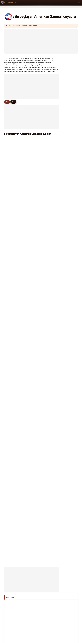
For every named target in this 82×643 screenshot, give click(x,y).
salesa (39, 271)
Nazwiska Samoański (16, 409)
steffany (39, 165)
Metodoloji (19, 552)
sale (38, 216)
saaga (10, 233)
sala (38, 182)
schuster (11, 195)
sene (10, 165)
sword (10, 190)
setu (38, 258)
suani (10, 156)
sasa (10, 203)
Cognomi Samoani (15, 398)
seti (38, 318)
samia (10, 228)
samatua (11, 296)
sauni (38, 224)
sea (38, 228)
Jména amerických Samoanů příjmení (21, 416)
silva (38, 250)
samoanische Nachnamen (17, 395)
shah (10, 275)
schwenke (12, 173)
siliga (10, 207)
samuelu (39, 139)
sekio (38, 275)
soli (38, 220)
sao (38, 207)
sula (38, 322)
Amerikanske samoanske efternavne (20, 419)
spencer (39, 241)
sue (38, 347)
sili (37, 284)
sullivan (11, 241)
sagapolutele (13, 161)
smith (10, 139)
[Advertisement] (41, 41)
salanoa (39, 169)
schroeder (40, 254)
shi (10, 309)
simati (10, 318)
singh (38, 186)
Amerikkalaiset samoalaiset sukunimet (21, 422)
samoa (11, 182)
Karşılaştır (47, 552)
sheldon (11, 301)
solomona (12, 169)
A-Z (7, 101)
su (9, 220)
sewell (11, 271)
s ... (14, 101)
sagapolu (11, 211)
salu (38, 339)
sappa (10, 199)
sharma (39, 292)
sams (38, 305)
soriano (11, 339)
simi (10, 326)
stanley (39, 173)
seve (38, 245)
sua (38, 161)
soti (10, 343)
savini (10, 292)
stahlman (11, 335)
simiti (10, 330)
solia (10, 186)
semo (38, 203)
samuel (11, 258)
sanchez (39, 233)
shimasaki (12, 224)
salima (11, 305)
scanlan (39, 144)
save (10, 245)
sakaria (39, 211)
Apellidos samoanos (16, 385)
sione (10, 178)
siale (10, 322)
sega (38, 178)
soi (10, 216)
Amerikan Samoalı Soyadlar (29, 25)
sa (37, 199)
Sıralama (38, 552)
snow (10, 237)
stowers (39, 237)
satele (10, 144)
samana (11, 262)
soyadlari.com (41, 546)
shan (38, 343)
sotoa (38, 279)
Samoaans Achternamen (17, 412)
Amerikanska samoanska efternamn (20, 432)
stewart (11, 313)
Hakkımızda (29, 552)
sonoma (39, 313)
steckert (11, 347)
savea (10, 148)
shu (38, 326)
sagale (11, 254)
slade (38, 309)
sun (10, 279)
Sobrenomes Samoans (16, 406)
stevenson (12, 267)
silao (38, 262)
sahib (38, 330)
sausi (38, 335)
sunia (38, 148)
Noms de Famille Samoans (17, 392)
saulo (38, 190)
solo (38, 288)
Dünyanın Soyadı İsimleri (13, 25)
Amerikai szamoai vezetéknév (18, 425)
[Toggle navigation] (79, 3)
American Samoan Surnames (18, 389)
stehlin (39, 301)
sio (37, 152)
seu (38, 267)
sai (10, 250)
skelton (11, 284)
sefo (38, 156)
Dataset (56, 552)
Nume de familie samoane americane (20, 429)
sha (38, 296)
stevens (39, 195)
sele (10, 288)
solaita (11, 152)
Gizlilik (63, 552)
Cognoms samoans (16, 402)
